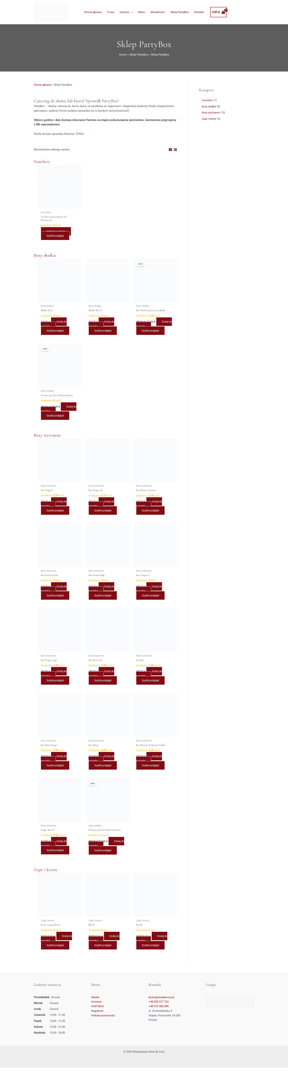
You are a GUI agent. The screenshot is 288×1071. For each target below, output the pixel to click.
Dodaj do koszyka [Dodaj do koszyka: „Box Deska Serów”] (55, 591)
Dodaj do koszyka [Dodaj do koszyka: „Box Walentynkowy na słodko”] (153, 325)
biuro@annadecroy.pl (161, 1000)
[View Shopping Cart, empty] (218, 12)
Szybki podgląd (55, 236)
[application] (131, 12)
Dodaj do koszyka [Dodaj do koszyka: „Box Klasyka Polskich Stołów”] (150, 761)
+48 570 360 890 (159, 1009)
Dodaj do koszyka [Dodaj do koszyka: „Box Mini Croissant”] (150, 505)
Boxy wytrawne (47, 436)
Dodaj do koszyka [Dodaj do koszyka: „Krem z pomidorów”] (57, 941)
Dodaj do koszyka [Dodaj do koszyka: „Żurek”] (105, 941)
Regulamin (97, 1014)
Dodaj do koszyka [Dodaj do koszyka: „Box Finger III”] (102, 505)
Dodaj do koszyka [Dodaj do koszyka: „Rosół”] (152, 941)
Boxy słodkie (45, 256)
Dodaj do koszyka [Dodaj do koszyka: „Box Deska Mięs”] (102, 591)
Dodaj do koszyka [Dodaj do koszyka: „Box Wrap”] (102, 761)
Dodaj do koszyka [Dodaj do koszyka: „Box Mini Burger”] (55, 761)
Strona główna (42, 84)
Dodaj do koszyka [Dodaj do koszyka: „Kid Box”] (150, 676)
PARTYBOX (98, 1009)
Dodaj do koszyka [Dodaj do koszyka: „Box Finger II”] (150, 591)
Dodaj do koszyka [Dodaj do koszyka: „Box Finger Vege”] (55, 676)
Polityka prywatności (104, 1018)
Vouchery (42, 161)
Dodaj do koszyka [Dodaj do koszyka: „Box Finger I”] (55, 505)
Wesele (95, 1000)
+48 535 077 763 (159, 1004)
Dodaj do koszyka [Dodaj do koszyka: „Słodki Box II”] (102, 325)
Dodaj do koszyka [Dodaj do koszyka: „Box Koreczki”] (102, 676)
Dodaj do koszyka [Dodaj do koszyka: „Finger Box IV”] (55, 846)
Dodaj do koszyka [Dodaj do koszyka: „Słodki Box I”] (55, 325)
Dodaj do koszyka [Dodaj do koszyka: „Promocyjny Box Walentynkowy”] (58, 410)
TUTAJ (79, 134)
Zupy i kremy (46, 872)
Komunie (96, 1004)
